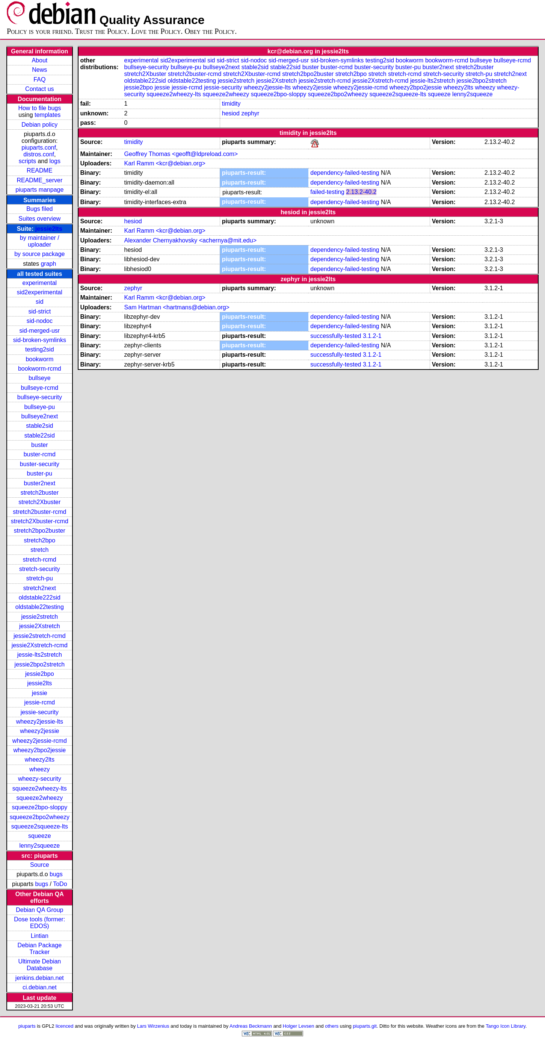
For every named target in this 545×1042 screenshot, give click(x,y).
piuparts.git (364, 1026)
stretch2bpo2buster (39, 530)
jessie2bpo (39, 674)
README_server (39, 180)
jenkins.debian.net (39, 978)
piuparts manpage (39, 189)
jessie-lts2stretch (39, 654)
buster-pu (40, 473)
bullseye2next (39, 416)
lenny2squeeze (40, 845)
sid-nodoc (40, 321)
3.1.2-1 (372, 336)
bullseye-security (39, 397)
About (39, 60)
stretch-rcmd (39, 559)
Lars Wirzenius (153, 1026)
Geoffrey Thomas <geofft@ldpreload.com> (181, 154)
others (331, 1026)
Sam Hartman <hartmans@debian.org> (176, 307)
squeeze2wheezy (40, 798)
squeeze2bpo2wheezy (39, 817)
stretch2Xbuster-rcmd (39, 521)
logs (55, 161)
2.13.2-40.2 (361, 192)
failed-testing (327, 192)
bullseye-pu (39, 407)
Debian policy (39, 124)
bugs (56, 874)
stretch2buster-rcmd (39, 512)
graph (48, 263)
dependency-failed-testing (344, 173)
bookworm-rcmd (39, 368)
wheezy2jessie (39, 731)
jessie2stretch (39, 616)
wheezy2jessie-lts (39, 721)
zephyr (250, 113)
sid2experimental (39, 292)
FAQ (39, 79)
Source (39, 865)
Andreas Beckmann (250, 1026)
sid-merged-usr (40, 330)
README (39, 170)
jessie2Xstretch (39, 626)
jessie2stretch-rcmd (40, 636)
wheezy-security (39, 778)
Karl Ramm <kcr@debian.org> (164, 163)
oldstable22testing (39, 607)
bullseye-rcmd (40, 388)
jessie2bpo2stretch (40, 664)
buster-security (39, 464)
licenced (65, 1026)
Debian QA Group (39, 910)
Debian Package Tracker (40, 948)
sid (39, 301)
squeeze (39, 836)
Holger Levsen (298, 1026)
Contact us (39, 89)
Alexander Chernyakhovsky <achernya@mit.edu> (190, 240)
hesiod (231, 113)
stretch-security (39, 569)
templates (47, 115)
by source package (39, 254)
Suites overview (39, 218)
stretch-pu (39, 578)
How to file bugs (39, 108)
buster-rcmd (40, 454)
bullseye (40, 378)
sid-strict (40, 311)
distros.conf (38, 154)
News (39, 70)
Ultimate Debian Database (39, 964)
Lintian (39, 936)
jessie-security (40, 712)
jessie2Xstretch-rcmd (40, 645)
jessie (39, 693)
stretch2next (39, 588)
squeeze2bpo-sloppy (39, 807)
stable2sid (39, 426)
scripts (27, 161)
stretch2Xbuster (39, 502)
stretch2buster (40, 492)
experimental (40, 283)
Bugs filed (39, 209)
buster (39, 445)
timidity (231, 103)
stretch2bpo (40, 540)
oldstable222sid (39, 597)
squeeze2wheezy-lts (39, 788)
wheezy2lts (39, 759)
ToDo (60, 884)
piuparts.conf (38, 147)
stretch (39, 550)
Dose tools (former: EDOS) (39, 922)
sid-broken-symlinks (39, 340)
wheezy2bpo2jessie (39, 750)
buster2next (40, 483)
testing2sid (39, 349)
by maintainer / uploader (39, 241)
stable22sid (39, 435)
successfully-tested (335, 336)
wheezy (39, 769)
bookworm (39, 359)
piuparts (27, 1026)
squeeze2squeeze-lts (39, 826)
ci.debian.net (40, 987)
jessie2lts (48, 229)
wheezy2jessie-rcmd (39, 741)
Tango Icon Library (505, 1026)
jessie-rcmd (39, 702)
